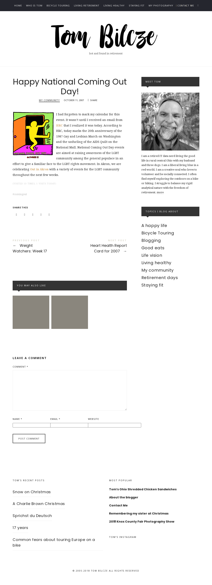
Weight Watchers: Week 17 (41, 248)
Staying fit (137, 5)
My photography (161, 5)
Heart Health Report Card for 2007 (98, 248)
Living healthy (114, 5)
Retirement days (159, 278)
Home (18, 5)
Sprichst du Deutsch (32, 520)
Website (93, 423)
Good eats (153, 248)
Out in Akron (39, 170)
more (160, 192)
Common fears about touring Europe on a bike (54, 547)
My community (49, 101)
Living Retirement (86, 5)
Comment (20, 371)
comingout (20, 196)
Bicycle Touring (58, 5)
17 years (20, 532)
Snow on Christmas (32, 496)
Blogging (151, 240)
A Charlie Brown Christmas (39, 508)
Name (17, 423)
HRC (59, 126)
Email (55, 423)
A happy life (154, 225)
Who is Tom (34, 5)
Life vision (151, 255)
